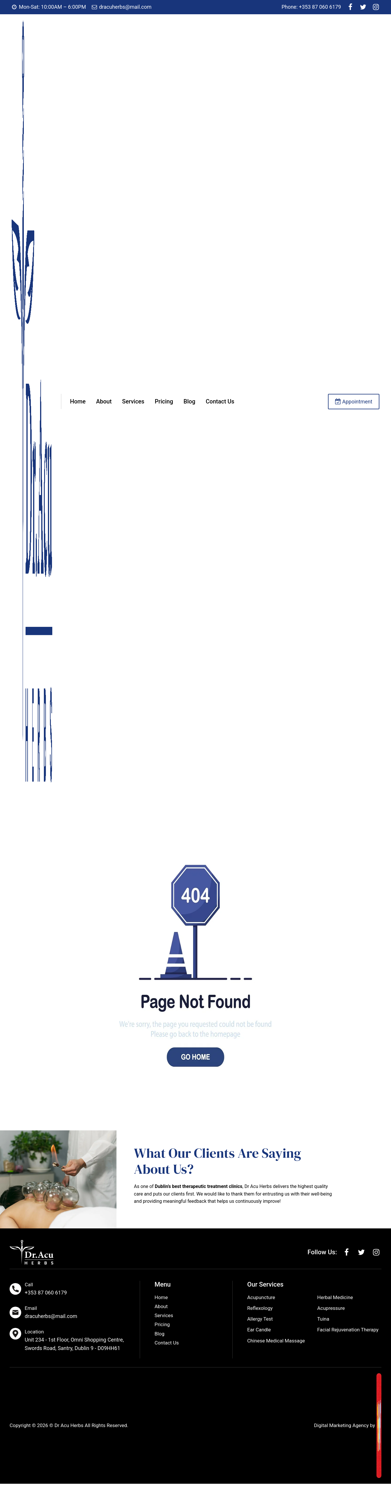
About (104, 401)
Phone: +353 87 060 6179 (311, 7)
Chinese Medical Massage (276, 1341)
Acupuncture (261, 1298)
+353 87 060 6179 (46, 1292)
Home (78, 401)
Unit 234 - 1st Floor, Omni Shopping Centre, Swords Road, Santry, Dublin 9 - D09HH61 (74, 1344)
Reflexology (260, 1309)
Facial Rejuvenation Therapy (348, 1330)
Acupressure (331, 1309)
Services (133, 401)
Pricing (164, 401)
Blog (189, 401)
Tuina (323, 1319)
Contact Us (220, 401)
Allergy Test (260, 1319)
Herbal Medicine (335, 1298)
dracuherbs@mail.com (51, 1316)
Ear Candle (259, 1330)
